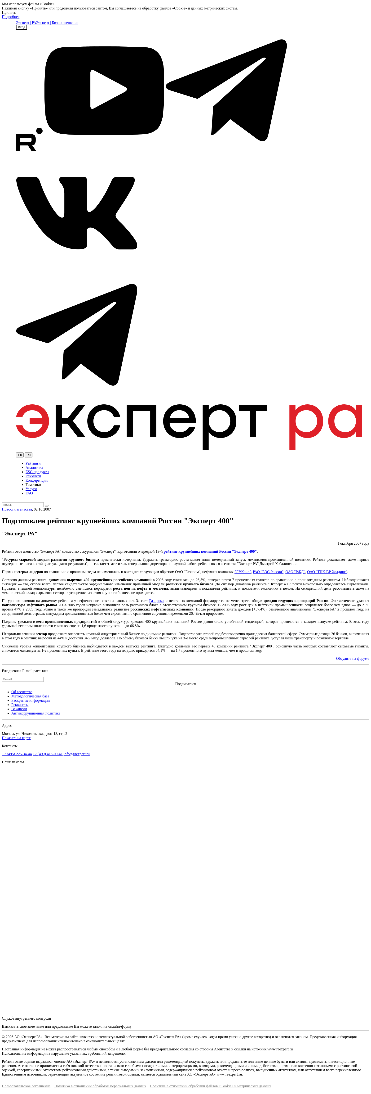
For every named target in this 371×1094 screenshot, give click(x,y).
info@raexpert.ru (77, 754)
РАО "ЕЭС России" (268, 572)
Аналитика (34, 468)
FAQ (29, 493)
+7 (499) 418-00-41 (47, 754)
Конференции (37, 480)
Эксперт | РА (26, 23)
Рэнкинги (33, 476)
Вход (21, 27)
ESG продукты (37, 472)
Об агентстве (21, 692)
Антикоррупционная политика (35, 713)
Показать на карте (16, 738)
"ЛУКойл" (242, 572)
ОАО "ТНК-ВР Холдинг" (327, 572)
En (20, 455)
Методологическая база (30, 696)
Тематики (33, 485)
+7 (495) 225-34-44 (17, 754)
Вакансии (19, 709)
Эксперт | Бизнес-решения (57, 23)
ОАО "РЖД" (295, 572)
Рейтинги (33, 463)
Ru (28, 455)
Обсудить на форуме (352, 658)
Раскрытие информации (30, 700)
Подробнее (10, 17)
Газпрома (156, 601)
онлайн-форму (120, 1026)
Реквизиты (19, 705)
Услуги (31, 489)
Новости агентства (17, 509)
